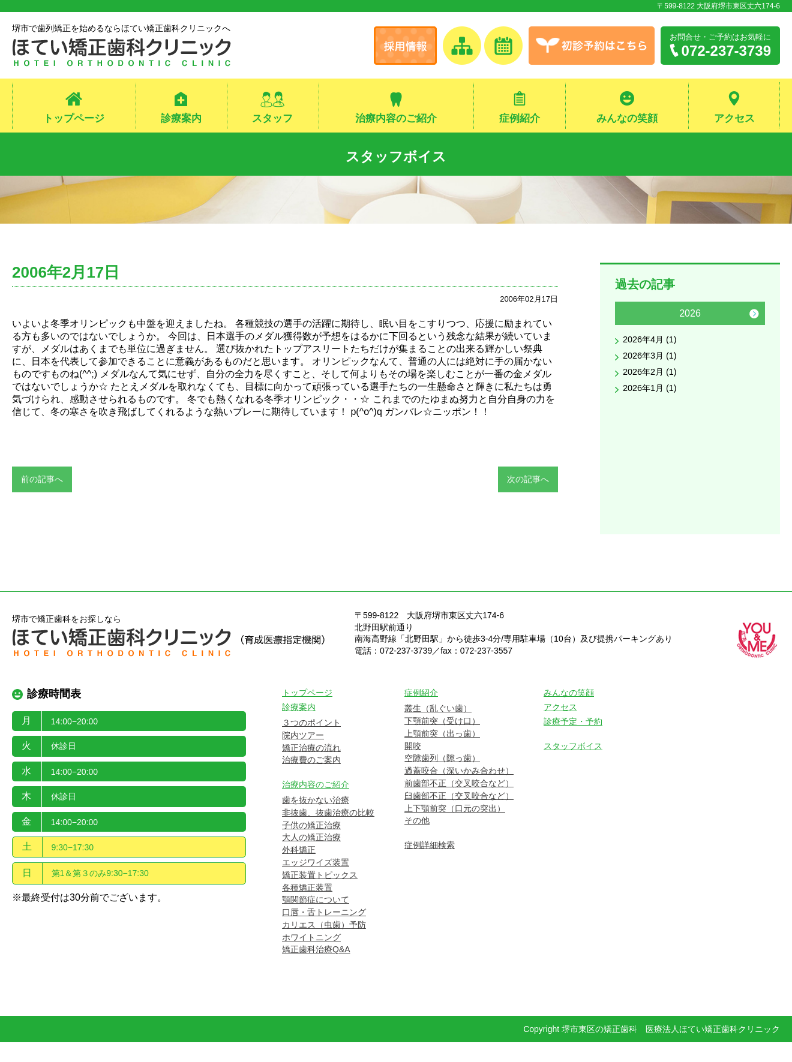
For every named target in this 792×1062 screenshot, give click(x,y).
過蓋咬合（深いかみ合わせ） (459, 790)
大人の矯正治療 (311, 857)
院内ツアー (303, 754)
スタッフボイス (396, 156)
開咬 (412, 765)
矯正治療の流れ (311, 767)
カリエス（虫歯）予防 (324, 944)
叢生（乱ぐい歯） (438, 728)
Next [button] (754, 318)
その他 (417, 840)
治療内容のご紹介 (396, 119)
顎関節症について (315, 919)
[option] (690, 357)
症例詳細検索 (429, 865)
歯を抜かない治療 (315, 820)
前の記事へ (42, 484)
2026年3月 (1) (653, 362)
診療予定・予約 (573, 741)
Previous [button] (626, 318)
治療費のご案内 (311, 779)
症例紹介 (519, 119)
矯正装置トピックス (320, 894)
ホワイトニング (311, 956)
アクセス (734, 119)
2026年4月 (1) (653, 345)
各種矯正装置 (307, 906)
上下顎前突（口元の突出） (454, 827)
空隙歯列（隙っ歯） (442, 778)
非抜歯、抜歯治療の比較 (328, 832)
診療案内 (181, 119)
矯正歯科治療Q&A (316, 969)
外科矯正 (299, 869)
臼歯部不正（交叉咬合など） (459, 815)
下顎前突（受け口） (442, 740)
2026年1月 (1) (653, 397)
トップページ (73, 119)
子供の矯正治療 (311, 844)
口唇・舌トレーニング (324, 932)
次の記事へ (528, 484)
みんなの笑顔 (627, 119)
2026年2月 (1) (653, 380)
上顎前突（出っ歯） (442, 752)
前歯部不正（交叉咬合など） (459, 803)
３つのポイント (311, 742)
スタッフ (272, 119)
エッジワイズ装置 (315, 882)
